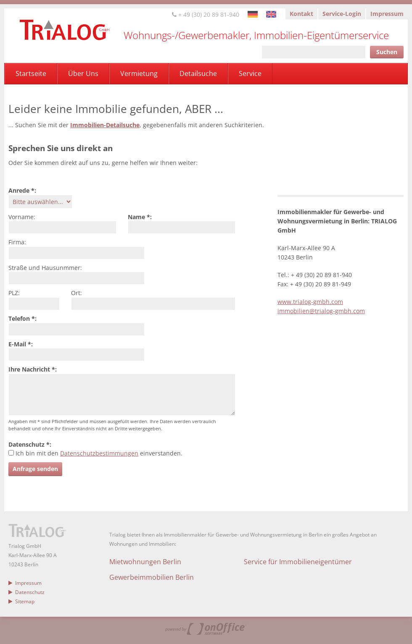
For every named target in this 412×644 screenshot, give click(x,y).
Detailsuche (198, 73)
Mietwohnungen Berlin (145, 561)
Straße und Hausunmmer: (45, 268)
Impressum (387, 14)
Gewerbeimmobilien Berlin (151, 577)
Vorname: (21, 217)
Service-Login (341, 14)
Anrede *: (22, 190)
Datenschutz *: (29, 444)
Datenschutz (26, 592)
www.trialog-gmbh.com (310, 302)
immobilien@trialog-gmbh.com (321, 311)
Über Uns (83, 73)
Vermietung (139, 73)
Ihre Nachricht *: (32, 369)
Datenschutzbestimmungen (99, 453)
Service (250, 73)
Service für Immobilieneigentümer (298, 561)
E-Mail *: (20, 344)
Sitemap (21, 601)
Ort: (76, 293)
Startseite (31, 73)
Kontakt (301, 14)
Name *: (140, 217)
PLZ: (14, 293)
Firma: (17, 242)
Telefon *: (22, 318)
